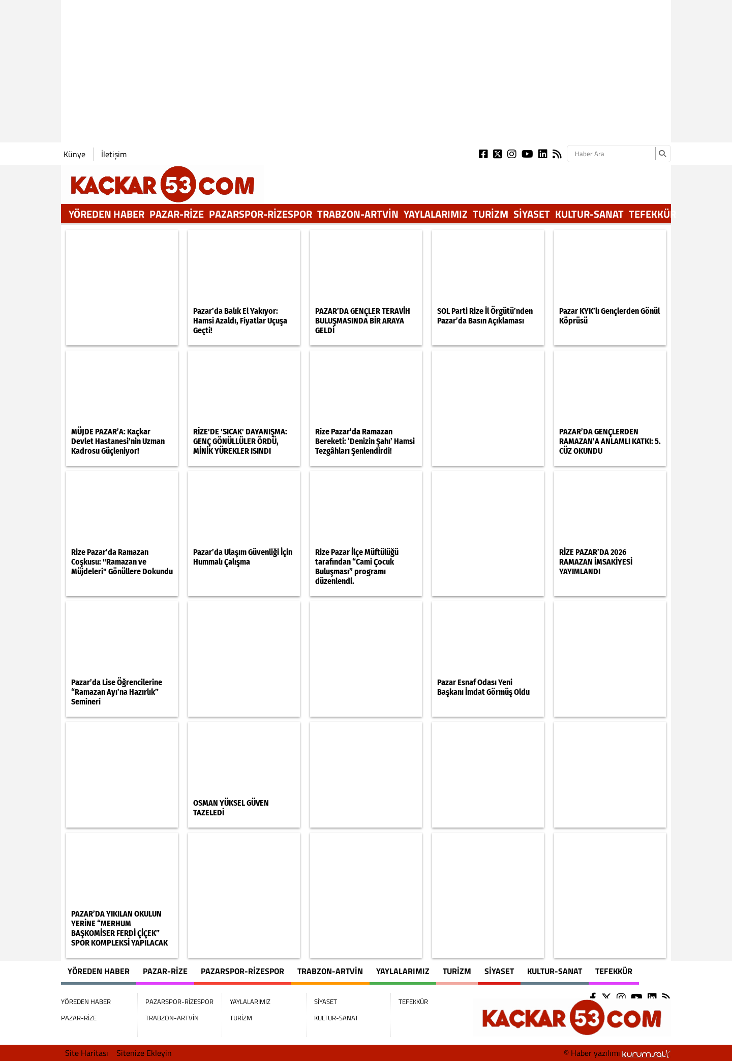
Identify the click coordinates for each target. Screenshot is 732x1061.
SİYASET (531, 214)
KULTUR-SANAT (589, 214)
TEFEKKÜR (652, 214)
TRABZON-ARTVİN (358, 214)
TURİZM (490, 214)
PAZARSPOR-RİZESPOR (260, 214)
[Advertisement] (366, 71)
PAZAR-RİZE (176, 214)
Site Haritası (86, 1053)
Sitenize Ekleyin (144, 1053)
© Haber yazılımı (617, 1053)
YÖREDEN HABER (106, 214)
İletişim (114, 154)
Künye (74, 154)
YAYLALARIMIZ (436, 214)
